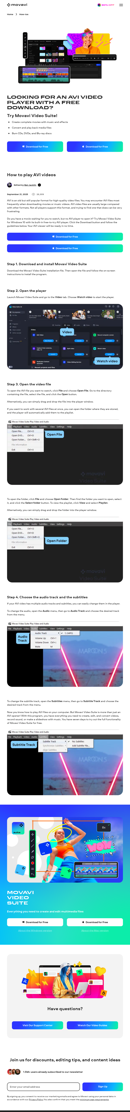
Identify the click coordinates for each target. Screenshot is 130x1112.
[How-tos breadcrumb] (23, 14)
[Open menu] (121, 5)
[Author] (9, 185)
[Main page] (17, 5)
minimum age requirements (94, 1099)
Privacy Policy (36, 1099)
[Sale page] (106, 5)
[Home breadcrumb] (10, 14)
